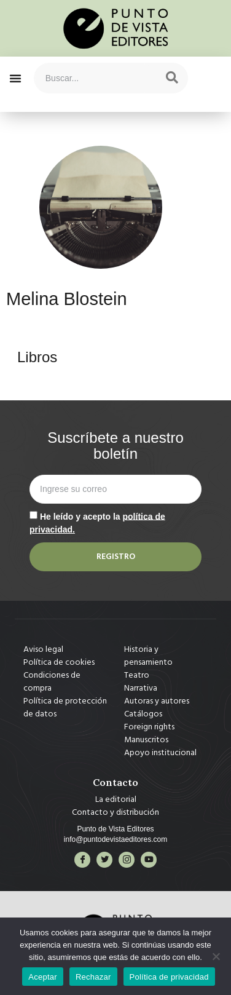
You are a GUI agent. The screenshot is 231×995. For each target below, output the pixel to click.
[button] (15, 78)
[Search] (172, 78)
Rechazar (93, 976)
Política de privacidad (169, 976)
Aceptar (42, 976)
